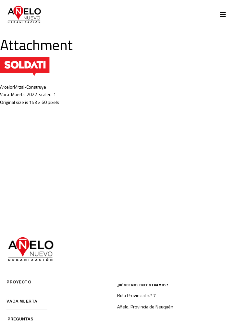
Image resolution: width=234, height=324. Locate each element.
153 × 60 (38, 102)
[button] (223, 14)
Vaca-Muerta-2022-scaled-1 (28, 94)
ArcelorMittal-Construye (23, 86)
